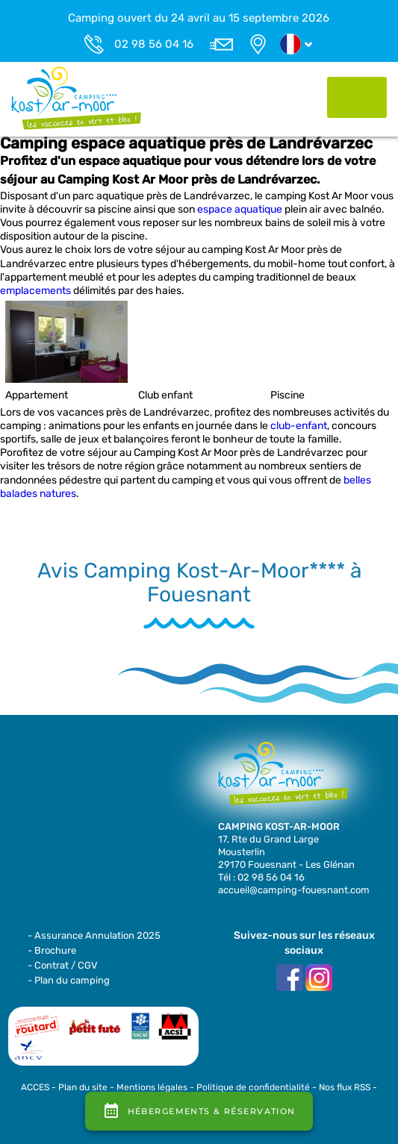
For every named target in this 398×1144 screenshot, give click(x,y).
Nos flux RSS (344, 1087)
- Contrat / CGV (63, 965)
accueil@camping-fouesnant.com (294, 889)
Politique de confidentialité (253, 1087)
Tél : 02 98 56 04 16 (261, 877)
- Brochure (52, 950)
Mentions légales (151, 1087)
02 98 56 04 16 (153, 44)
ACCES (35, 1087)
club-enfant (298, 425)
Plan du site (83, 1087)
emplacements (35, 290)
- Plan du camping (69, 980)
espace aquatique (239, 209)
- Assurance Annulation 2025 (94, 935)
